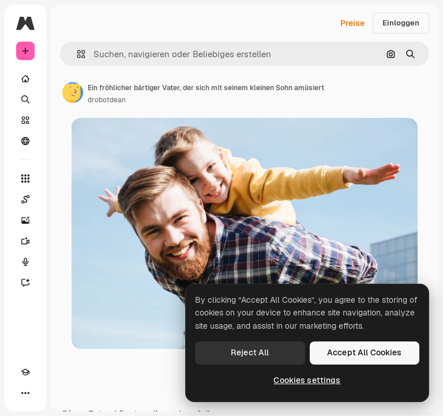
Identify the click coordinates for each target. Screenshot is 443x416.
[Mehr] (25, 393)
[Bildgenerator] (25, 220)
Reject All (250, 352)
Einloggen (400, 23)
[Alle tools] (25, 178)
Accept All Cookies (364, 352)
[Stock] (25, 120)
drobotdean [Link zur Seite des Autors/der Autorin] (107, 100)
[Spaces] (25, 199)
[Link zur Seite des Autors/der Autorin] (72, 92)
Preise (352, 23)
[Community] (25, 141)
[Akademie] (25, 372)
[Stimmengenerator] (25, 261)
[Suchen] (25, 99)
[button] (76, 54)
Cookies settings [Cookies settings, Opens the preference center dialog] (306, 380)
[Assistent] (25, 282)
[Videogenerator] (25, 241)
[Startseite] (25, 78)
